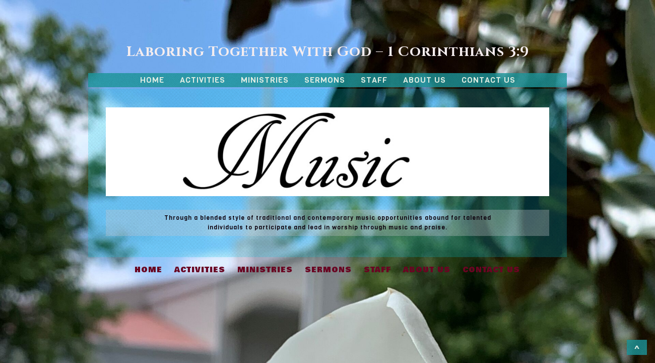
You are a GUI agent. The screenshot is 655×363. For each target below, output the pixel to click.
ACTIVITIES (202, 80)
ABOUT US (424, 80)
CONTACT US (488, 80)
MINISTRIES (265, 80)
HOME (152, 80)
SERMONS (324, 80)
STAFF (374, 80)
